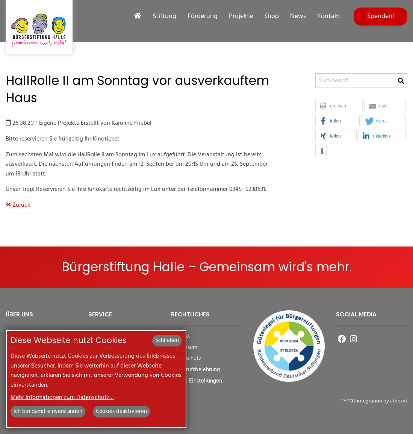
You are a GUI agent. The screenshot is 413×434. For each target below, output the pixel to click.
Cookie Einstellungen (196, 381)
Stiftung (164, 16)
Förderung (203, 16)
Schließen (167, 340)
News (298, 16)
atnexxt (398, 401)
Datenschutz (186, 358)
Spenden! (380, 16)
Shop (271, 16)
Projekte (241, 16)
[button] (339, 106)
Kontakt (328, 16)
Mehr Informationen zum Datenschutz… (62, 397)
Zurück (18, 205)
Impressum (184, 348)
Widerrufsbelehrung (195, 370)
